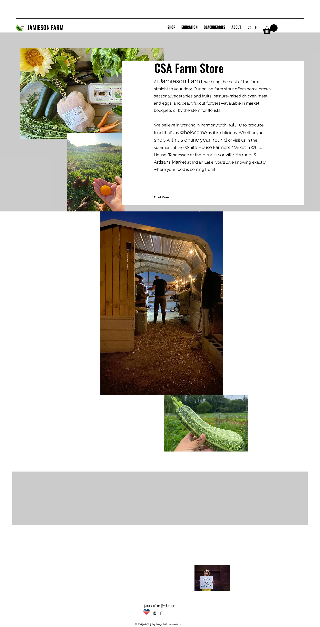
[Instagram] (250, 27)
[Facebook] (256, 27)
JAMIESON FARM (45, 27)
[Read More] (172, 197)
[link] (270, 29)
